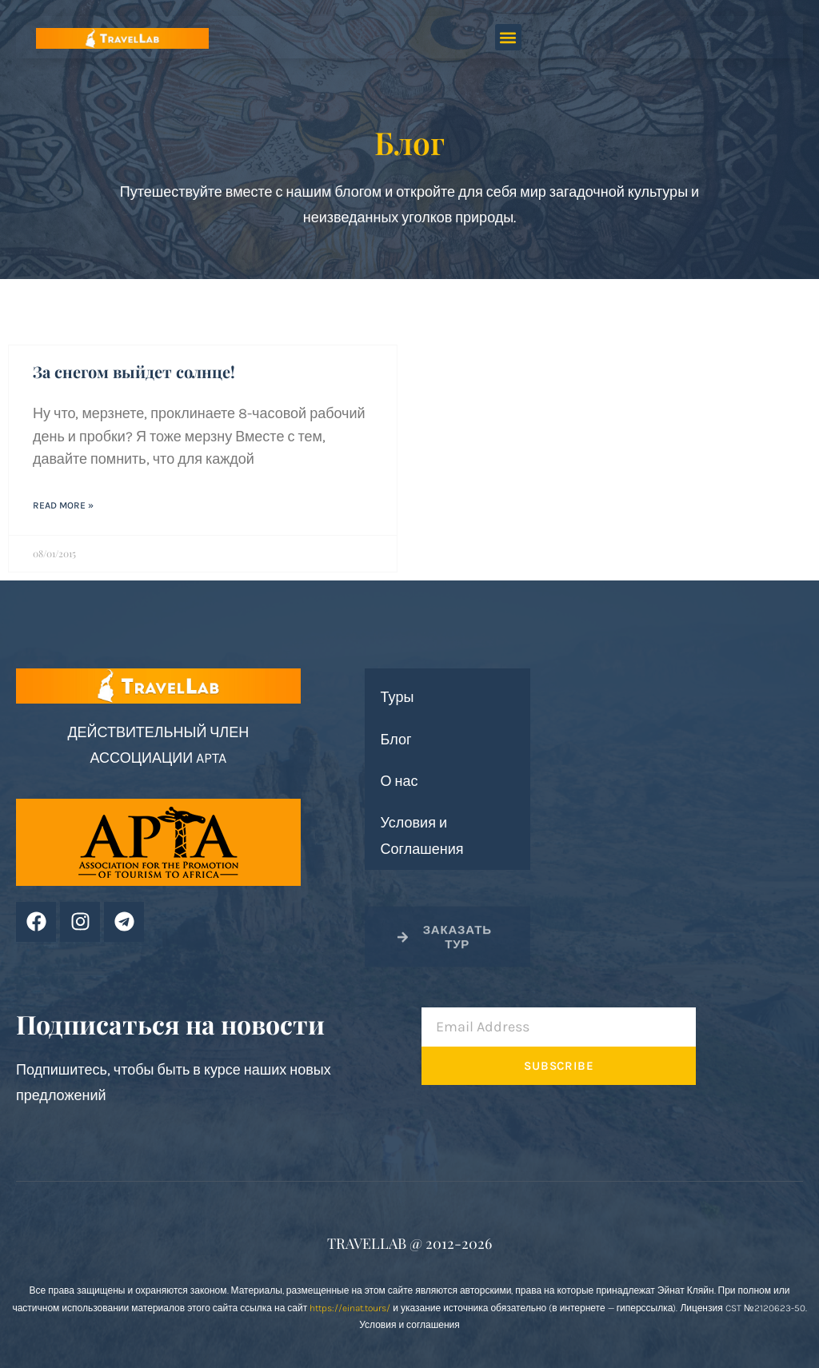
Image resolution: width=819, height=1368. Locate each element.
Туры (397, 697)
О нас (399, 781)
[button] (508, 37)
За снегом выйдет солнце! (134, 371)
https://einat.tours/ (350, 1308)
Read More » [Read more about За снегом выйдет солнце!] (63, 505)
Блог (396, 739)
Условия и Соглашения (422, 835)
